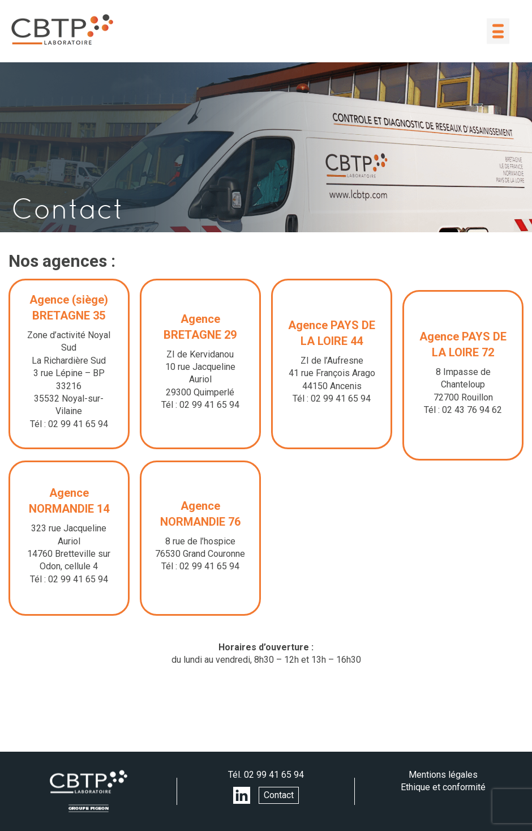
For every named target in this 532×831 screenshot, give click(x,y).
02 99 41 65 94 (274, 774)
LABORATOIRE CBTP (62, 29)
